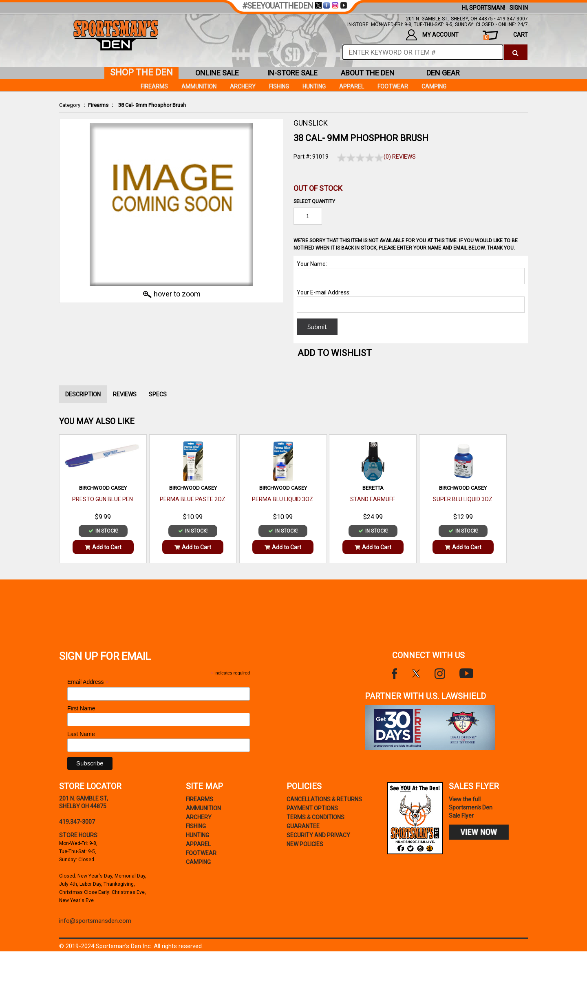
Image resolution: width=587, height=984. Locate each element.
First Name (81, 708)
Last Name (81, 734)
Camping (433, 86)
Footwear (392, 86)
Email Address (88, 682)
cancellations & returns (324, 799)
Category (69, 105)
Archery (243, 86)
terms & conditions (315, 817)
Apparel (351, 86)
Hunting (314, 86)
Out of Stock (318, 188)
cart (505, 35)
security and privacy (318, 835)
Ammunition (198, 86)
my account (432, 34)
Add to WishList (335, 353)
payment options (312, 808)
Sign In (519, 7)
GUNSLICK (311, 123)
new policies (305, 844)
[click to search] (515, 52)
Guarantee (303, 826)
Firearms (98, 105)
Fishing (279, 86)
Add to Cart (103, 547)
